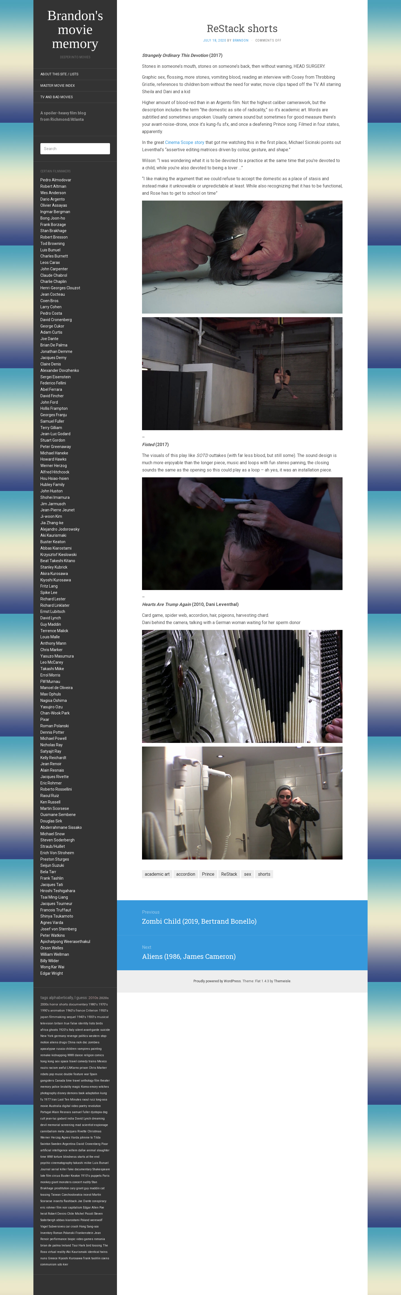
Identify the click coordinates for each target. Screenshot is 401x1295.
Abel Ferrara (51, 389)
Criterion (92, 1010)
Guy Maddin (50, 624)
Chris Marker (51, 650)
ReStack (229, 874)
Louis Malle (50, 637)
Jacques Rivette (54, 776)
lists (92, 1023)
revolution (94, 1106)
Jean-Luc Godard (55, 434)
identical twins (97, 1252)
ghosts (53, 1030)
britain (58, 1023)
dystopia (96, 1112)
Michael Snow (52, 834)
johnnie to (86, 1137)
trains (92, 1061)
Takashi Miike (52, 668)
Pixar (44, 719)
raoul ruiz (88, 1099)
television (46, 1023)
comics (99, 1055)
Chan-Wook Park (55, 713)
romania (99, 1239)
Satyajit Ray (50, 751)
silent (79, 1030)
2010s (93, 998)
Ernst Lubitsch (52, 611)
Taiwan (56, 1195)
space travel (68, 1061)
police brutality (61, 1087)
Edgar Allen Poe (93, 1207)
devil (43, 1125)
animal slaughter (98, 1150)
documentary (78, 1004)
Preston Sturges (54, 859)
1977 (47, 1099)
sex (57, 1061)
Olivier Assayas (53, 205)
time (43, 1157)
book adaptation (89, 1093)
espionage (101, 1125)
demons (72, 1093)
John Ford (49, 402)
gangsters (47, 1080)
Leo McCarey (51, 662)
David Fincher (52, 396)
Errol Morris (50, 675)
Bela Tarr (48, 872)
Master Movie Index (57, 86)
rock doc (81, 1042)
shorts (63, 1004)
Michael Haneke (54, 453)
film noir (62, 1207)
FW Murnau (50, 681)
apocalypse (47, 1049)
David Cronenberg (56, 319)
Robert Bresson (54, 237)
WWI (50, 1157)
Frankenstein (84, 1233)
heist (43, 1213)
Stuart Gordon (52, 440)
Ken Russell (50, 802)
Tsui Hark (78, 1245)
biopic (71, 1239)
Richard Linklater (55, 605)
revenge (72, 1036)
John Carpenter (54, 269)
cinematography (61, 1163)
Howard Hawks (53, 459)
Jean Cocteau (52, 294)
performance (58, 1239)
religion (89, 1055)
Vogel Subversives (52, 1226)
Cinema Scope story (184, 142)
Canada (60, 1080)
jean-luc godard (56, 1118)
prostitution (61, 1188)
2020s (104, 998)
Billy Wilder (49, 961)
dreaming (98, 1118)
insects (58, 1201)
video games (84, 1239)
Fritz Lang (49, 586)
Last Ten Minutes (69, 1099)
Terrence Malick (54, 631)
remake (45, 1055)
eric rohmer (48, 1207)
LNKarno (73, 1068)
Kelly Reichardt (53, 757)
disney (61, 1093)
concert (77, 1182)
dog (105, 1112)
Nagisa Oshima (53, 700)
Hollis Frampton (54, 408)
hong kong (47, 1061)
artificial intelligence (54, 1150)
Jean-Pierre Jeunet (57, 510)
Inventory (46, 1233)
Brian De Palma (53, 345)
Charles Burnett (54, 256)
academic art (157, 874)
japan (44, 1017)
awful (62, 1068)
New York (46, 1036)
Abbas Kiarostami (56, 548)
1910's (85, 1176)
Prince (208, 874)
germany (60, 1036)
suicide (105, 1030)
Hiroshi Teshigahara (57, 891)
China (71, 1042)
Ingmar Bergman (55, 212)
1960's (70, 1010)
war (86, 1074)
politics (83, 1036)
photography (48, 1093)
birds (99, 1023)
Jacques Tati (51, 884)
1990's (45, 1010)
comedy (83, 1061)
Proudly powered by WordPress (217, 981)
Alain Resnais (52, 770)
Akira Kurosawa (54, 573)
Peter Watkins (52, 935)
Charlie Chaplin (53, 281)
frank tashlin (92, 1258)
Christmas (94, 1131)
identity (83, 1023)
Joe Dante (49, 338)
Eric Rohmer (51, 783)
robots (44, 1074)
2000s (44, 1004)
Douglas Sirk (51, 821)
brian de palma (50, 1245)
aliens (54, 1042)
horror (54, 1004)
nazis (44, 1068)
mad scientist (84, 1125)
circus (56, 1176)
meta (61, 1131)
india (70, 1118)
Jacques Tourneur (56, 903)
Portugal (45, 1112)
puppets (96, 1176)
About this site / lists (59, 74)
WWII (70, 1055)
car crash (72, 1226)
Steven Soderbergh (57, 840)
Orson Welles (51, 948)
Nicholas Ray (51, 745)
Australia (55, 1106)
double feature (73, 1074)
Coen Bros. (49, 301)
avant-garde (91, 1030)
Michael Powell (53, 738)
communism (48, 1264)
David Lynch (50, 618)
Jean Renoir (51, 764)
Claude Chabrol (53, 275)
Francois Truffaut (55, 910)
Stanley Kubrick (53, 567)
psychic (45, 1163)
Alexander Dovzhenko (59, 370)
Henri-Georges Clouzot (60, 288)
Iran (54, 1099)
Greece (53, 1258)
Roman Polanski (54, 726)
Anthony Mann (53, 643)
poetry (83, 1106)
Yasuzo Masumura (57, 656)
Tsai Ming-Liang (54, 897)
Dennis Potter (52, 732)
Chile (70, 1213)
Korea (85, 1087)
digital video (70, 1106)
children (71, 1049)
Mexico (102, 1061)
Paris (105, 1176)
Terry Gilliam (51, 427)
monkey (45, 1182)
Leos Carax (50, 262)
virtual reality (56, 1252)
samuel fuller (81, 1112)
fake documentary (80, 1169)
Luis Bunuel (50, 250)
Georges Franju (53, 415)
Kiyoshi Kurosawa (55, 580)
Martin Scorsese (54, 808)
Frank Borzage (53, 224)
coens (105, 1258)
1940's (81, 1017)
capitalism (75, 1207)
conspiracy (99, 1201)
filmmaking (57, 1017)
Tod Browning (52, 243)
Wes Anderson (53, 193)
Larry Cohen (51, 307)
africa (44, 1030)
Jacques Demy (53, 357)
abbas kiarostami (68, 1220)
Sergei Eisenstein (55, 377)
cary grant (76, 1188)
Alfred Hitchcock (54, 472)
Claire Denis (50, 364)
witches (104, 1087)
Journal (45, 1169)
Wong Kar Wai (52, 967)
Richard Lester (53, 599)
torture (58, 1157)
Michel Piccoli (84, 1213)
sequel (71, 1017)
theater (105, 1080)
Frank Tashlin (51, 878)
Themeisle (282, 981)
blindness (70, 1157)
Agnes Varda (51, 922)
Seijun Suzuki (52, 865)
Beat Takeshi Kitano (57, 561)
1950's (103, 1010)
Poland (84, 1220)
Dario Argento (52, 199)
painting (96, 1049)
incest (87, 1195)
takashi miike (82, 1163)
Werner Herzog (53, 465)
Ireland (66, 1245)
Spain (93, 1074)
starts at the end (88, 1157)
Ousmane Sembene (58, 814)
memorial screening (61, 1125)
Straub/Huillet (52, 846)
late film (45, 1176)
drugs (63, 1042)
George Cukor (52, 326)
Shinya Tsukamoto (56, 916)
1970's (103, 1004)
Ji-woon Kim (51, 516)
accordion (185, 874)
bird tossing (94, 1245)
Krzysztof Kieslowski (58, 554)
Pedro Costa (51, 313)
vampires (83, 1049)
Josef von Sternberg (58, 929)
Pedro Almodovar (55, 180)
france (80, 1010)
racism (53, 1068)
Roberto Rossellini (56, 789)
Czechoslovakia (72, 1195)
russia (60, 1049)
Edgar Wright (51, 973)
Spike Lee (48, 592)
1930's (91, 1017)
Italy (71, 1030)
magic (76, 1087)
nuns (43, 1258)
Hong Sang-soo (89, 1226)
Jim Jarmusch (53, 504)
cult (42, 1118)
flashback (70, 1201)
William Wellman (54, 954)
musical (103, 1017)
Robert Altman (53, 186)
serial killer (59, 1169)
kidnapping (59, 1055)
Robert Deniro (57, 1213)
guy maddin (92, 1188)
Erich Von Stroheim (57, 853)
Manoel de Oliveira (56, 687)
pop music (56, 1074)
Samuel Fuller (52, 421)
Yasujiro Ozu (51, 707)
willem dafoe (77, 1150)
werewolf (96, 1220)
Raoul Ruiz (49, 795)
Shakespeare (101, 1169)
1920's (63, 1030)
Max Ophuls (50, 694)
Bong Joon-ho (52, 218)
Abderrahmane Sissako (61, 827)
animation (57, 1010)
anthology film (90, 1080)
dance (79, 1055)
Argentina (68, 1144)
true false (70, 1023)
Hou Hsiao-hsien (54, 478)
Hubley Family (52, 484)
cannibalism (48, 1131)
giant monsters (62, 1182)
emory (94, 1087)
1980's (93, 1004)
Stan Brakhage (53, 230)
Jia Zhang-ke (51, 523)
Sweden (56, 1144)
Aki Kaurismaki (53, 535)
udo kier (62, 1264)
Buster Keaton (52, 542)
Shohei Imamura (55, 497)
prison (84, 1068)
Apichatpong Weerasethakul (65, 941)
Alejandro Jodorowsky (60, 529)
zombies (93, 1042)
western (94, 1036)
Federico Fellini (53, 383)
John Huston (51, 491)
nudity (87, 1182)
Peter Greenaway (55, 446)
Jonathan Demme (56, 351)
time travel (73, 1080)
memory (45, 1087)
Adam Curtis (51, 332)
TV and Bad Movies (56, 97)
